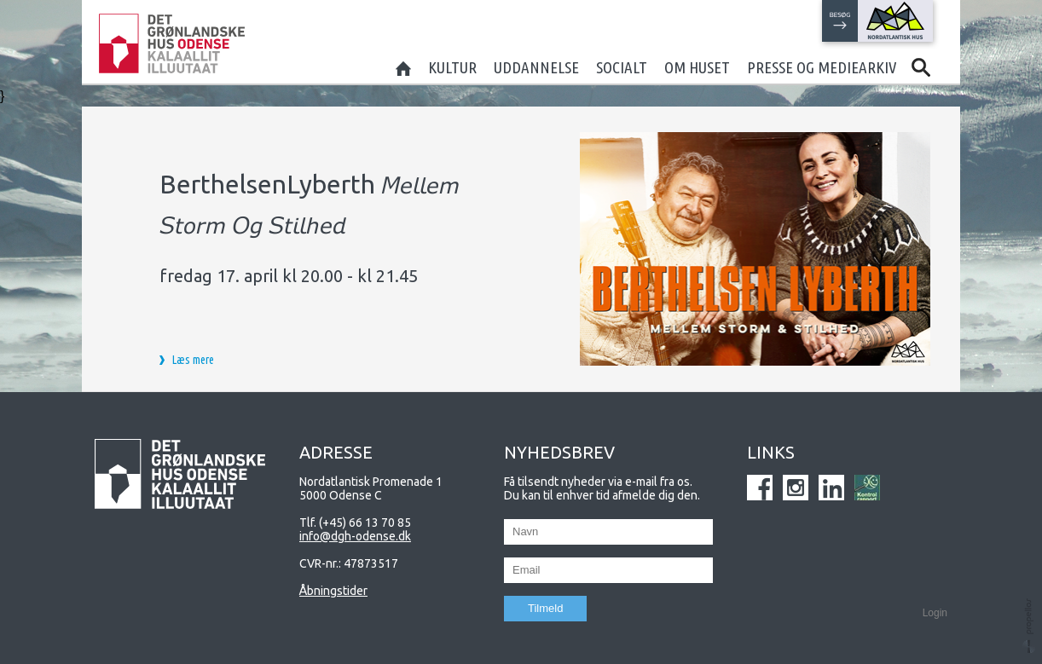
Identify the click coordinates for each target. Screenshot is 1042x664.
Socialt (621, 67)
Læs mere (193, 360)
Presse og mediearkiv (821, 67)
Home (403, 67)
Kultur (452, 67)
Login (935, 613)
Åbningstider (333, 591)
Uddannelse (536, 67)
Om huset (697, 67)
